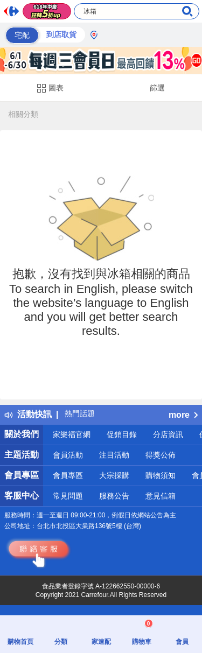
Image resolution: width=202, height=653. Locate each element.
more (183, 414)
